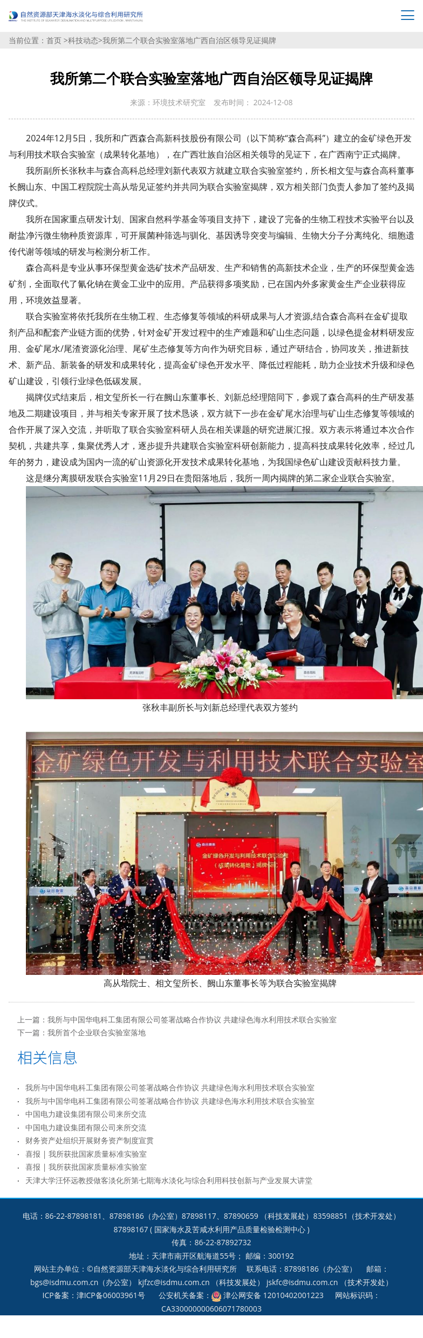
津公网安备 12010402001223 (273, 1295)
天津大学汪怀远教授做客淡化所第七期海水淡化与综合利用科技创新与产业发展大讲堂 (168, 1180)
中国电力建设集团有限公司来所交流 (85, 1114)
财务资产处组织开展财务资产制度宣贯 (89, 1140)
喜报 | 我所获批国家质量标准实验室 (86, 1154)
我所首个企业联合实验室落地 (96, 1032)
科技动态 (83, 40)
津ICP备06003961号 (111, 1295)
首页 (55, 40)
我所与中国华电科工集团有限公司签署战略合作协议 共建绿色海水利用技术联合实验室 (192, 1019)
